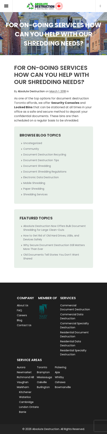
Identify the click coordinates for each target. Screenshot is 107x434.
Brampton (43, 372)
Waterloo (25, 397)
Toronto (42, 367)
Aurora (21, 367)
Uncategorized (32, 143)
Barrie (22, 412)
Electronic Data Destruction (41, 177)
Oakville (42, 382)
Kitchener (25, 392)
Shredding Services (35, 194)
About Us (22, 305)
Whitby (59, 377)
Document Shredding (37, 166)
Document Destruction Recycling (44, 154)
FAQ (19, 310)
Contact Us (24, 325)
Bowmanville (63, 387)
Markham (23, 387)
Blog (19, 320)
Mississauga (44, 377)
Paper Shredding (33, 189)
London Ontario (29, 407)
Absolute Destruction (31, 91)
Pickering (60, 367)
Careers (22, 315)
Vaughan (22, 382)
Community (31, 149)
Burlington (43, 387)
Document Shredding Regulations (44, 171)
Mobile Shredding (34, 183)
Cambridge (26, 402)
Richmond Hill (25, 377)
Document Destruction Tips (41, 160)
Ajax (57, 372)
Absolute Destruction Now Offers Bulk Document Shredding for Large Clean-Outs (54, 228)
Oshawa (60, 382)
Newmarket (24, 372)
